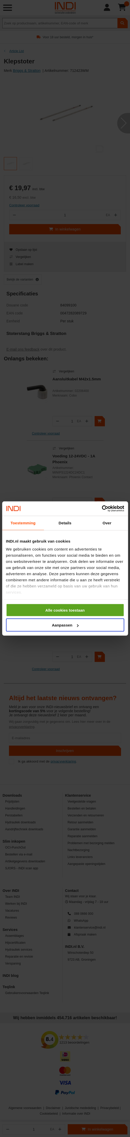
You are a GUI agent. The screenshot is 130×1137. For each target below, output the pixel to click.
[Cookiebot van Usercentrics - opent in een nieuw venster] (101, 508)
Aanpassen (65, 625)
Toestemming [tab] (23, 523)
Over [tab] (107, 523)
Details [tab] (65, 523)
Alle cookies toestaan (65, 610)
